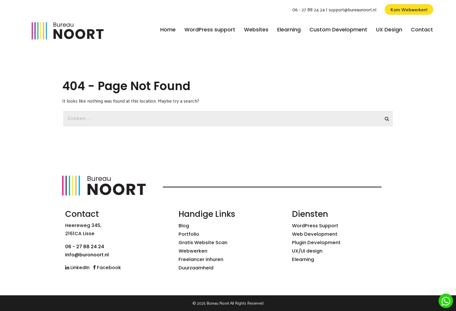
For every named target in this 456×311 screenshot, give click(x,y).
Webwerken (193, 251)
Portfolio (189, 234)
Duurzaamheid (196, 267)
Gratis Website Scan (203, 242)
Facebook (107, 267)
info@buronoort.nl (87, 254)
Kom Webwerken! (409, 9)
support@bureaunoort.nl (352, 9)
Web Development (314, 234)
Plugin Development (316, 242)
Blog (184, 225)
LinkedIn (77, 267)
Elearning (303, 259)
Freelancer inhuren (201, 259)
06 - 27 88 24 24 (308, 9)
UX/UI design (307, 251)
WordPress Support (315, 225)
